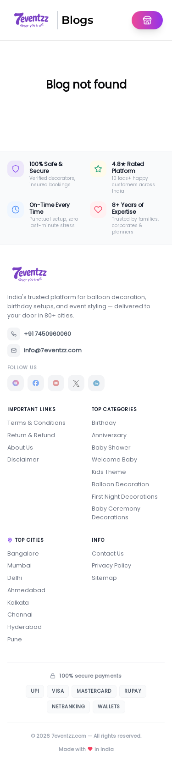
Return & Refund (31, 435)
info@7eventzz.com (44, 350)
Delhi (14, 578)
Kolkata (18, 602)
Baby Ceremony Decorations (116, 513)
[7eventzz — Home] (31, 20)
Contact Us (108, 553)
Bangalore (23, 553)
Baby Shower (111, 447)
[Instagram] (15, 383)
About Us (20, 447)
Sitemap (104, 578)
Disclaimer (23, 459)
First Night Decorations (125, 497)
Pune (14, 639)
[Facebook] (36, 383)
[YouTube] (56, 383)
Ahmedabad (26, 590)
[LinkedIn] (96, 383)
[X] (76, 383)
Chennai (20, 614)
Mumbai (19, 565)
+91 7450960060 (39, 334)
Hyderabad (24, 627)
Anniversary (109, 435)
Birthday (104, 423)
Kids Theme (109, 472)
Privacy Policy (111, 565)
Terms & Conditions (36, 423)
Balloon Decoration (120, 484)
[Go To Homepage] (147, 20)
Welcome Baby (114, 459)
